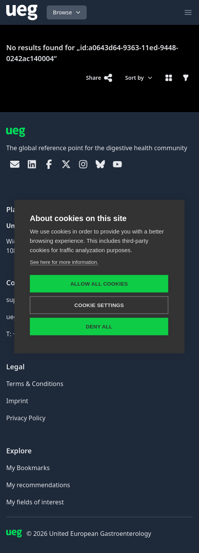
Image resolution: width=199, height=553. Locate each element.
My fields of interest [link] (35, 502)
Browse (67, 12)
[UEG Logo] (21, 12)
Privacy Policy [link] (25, 418)
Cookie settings (99, 305)
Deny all (99, 326)
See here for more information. (64, 262)
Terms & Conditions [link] (34, 383)
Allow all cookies (99, 283)
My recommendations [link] (38, 485)
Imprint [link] (17, 401)
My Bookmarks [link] (28, 467)
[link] (14, 164)
